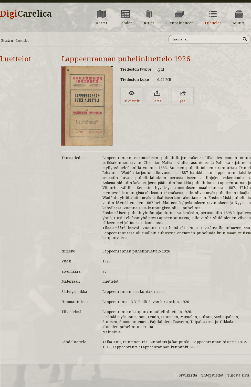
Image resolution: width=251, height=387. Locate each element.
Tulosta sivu (238, 375)
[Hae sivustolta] (204, 39)
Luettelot (15, 59)
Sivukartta (188, 375)
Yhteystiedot (212, 375)
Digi (26, 14)
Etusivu (7, 40)
